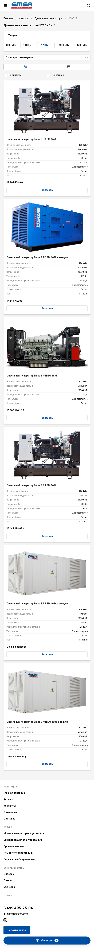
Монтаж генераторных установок (24, 833)
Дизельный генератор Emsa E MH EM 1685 (31, 375)
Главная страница (14, 792)
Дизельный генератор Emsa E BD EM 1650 (31, 139)
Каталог (8, 799)
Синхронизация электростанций (22, 839)
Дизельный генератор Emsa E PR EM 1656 (31, 485)
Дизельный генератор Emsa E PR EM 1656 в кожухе (37, 603)
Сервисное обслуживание (19, 859)
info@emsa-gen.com (15, 913)
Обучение (9, 886)
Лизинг (7, 880)
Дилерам (8, 874)
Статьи (7, 895)
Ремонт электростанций (18, 852)
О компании (10, 812)
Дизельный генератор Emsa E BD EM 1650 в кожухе (37, 257)
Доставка (9, 818)
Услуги (7, 827)
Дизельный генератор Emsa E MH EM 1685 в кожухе (37, 721)
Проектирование (13, 846)
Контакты (9, 805)
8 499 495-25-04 (18, 908)
